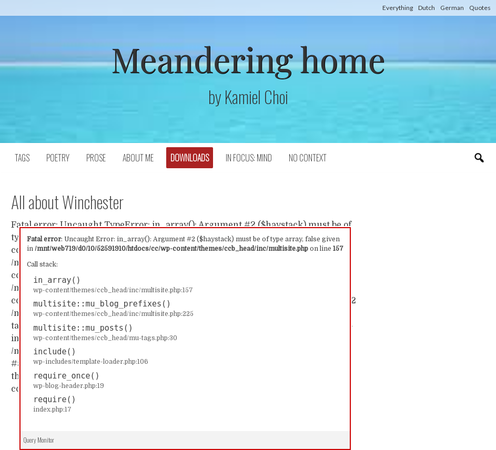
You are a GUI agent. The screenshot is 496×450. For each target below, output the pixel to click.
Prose (96, 157)
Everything (397, 8)
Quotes (480, 8)
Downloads (189, 157)
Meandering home (248, 58)
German (452, 8)
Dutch (426, 8)
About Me (138, 157)
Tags (22, 157)
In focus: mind (249, 157)
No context (308, 157)
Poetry (57, 157)
